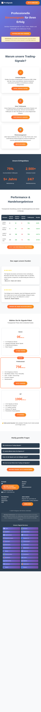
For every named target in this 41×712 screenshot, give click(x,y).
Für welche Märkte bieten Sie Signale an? (13, 451)
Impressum (4, 498)
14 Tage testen (20, 350)
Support (24, 483)
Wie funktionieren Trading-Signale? (12, 445)
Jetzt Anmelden (33, 2)
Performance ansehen (20, 117)
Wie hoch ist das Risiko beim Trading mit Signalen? (16, 462)
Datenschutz (4, 500)
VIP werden (20, 414)
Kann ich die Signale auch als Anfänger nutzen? (15, 457)
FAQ (23, 485)
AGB (2, 502)
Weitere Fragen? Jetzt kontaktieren (20, 469)
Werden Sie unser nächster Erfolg (20, 306)
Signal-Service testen (20, 88)
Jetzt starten (20, 383)
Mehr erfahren (20, 144)
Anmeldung (27, 504)
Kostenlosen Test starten (20, 33)
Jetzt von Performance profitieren (20, 247)
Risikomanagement (26, 487)
